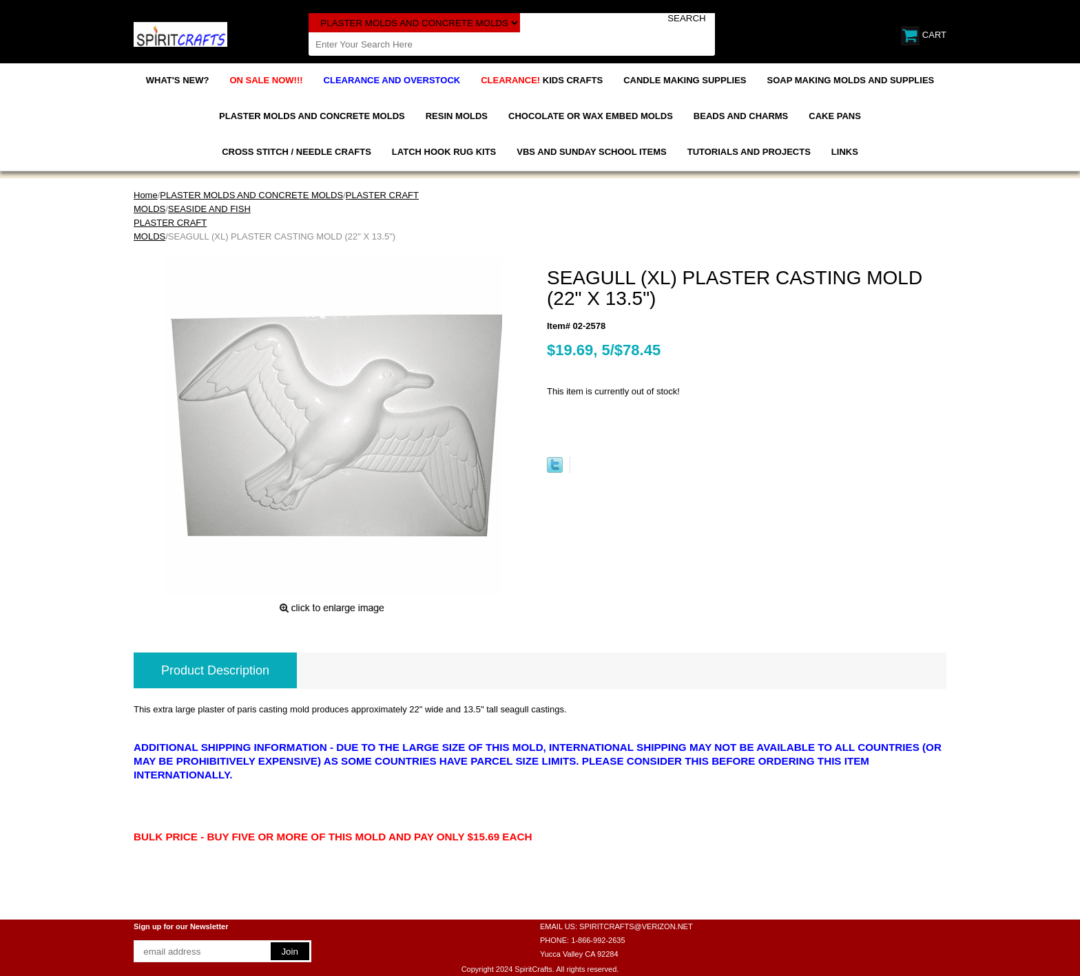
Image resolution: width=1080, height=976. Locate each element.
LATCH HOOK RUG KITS (444, 152)
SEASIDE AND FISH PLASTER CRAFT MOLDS (192, 223)
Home (146, 195)
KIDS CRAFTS (542, 80)
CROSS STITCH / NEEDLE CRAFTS (296, 152)
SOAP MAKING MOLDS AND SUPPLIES (851, 80)
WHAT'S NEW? (177, 80)
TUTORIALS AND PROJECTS (749, 152)
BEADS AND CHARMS (741, 116)
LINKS (844, 152)
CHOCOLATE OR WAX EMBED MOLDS (590, 116)
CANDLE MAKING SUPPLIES (684, 80)
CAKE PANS (835, 116)
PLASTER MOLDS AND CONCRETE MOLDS (312, 116)
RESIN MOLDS (457, 116)
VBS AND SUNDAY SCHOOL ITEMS (591, 152)
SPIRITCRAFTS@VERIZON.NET (636, 926)
